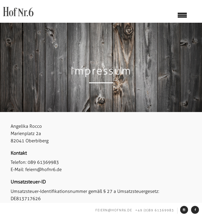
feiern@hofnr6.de (113, 210)
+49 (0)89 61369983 (154, 210)
